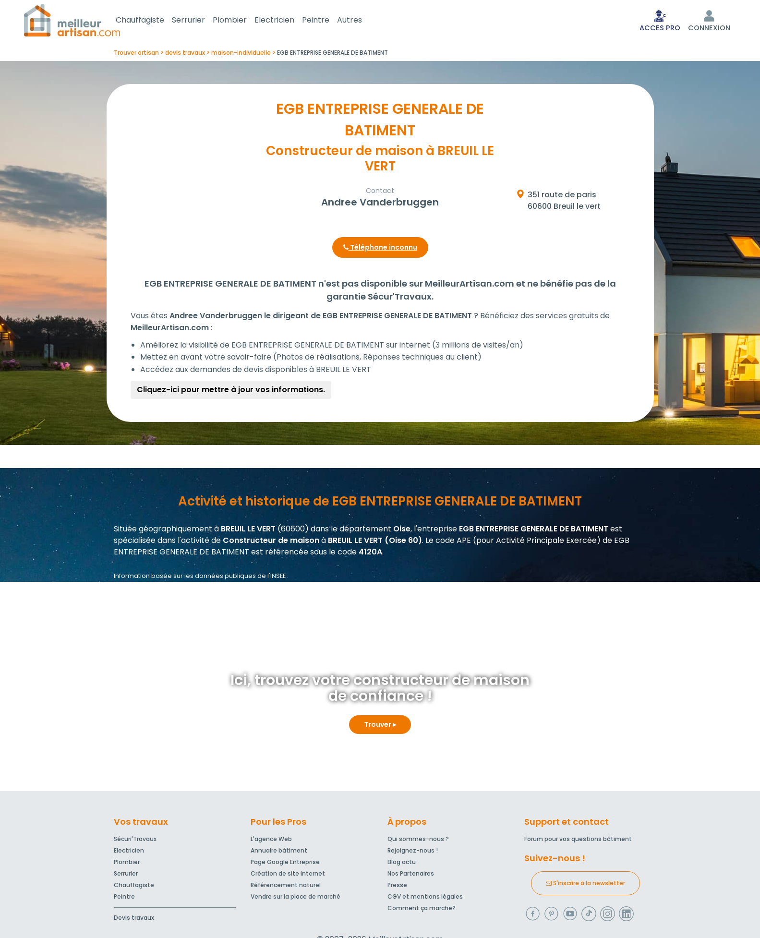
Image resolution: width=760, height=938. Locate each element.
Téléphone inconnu (380, 249)
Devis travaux (134, 919)
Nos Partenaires (410, 875)
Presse (397, 887)
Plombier (241, 20)
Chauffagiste (151, 20)
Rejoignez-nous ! (412, 852)
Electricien (286, 20)
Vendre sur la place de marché (295, 898)
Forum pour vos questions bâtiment (578, 841)
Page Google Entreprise (285, 864)
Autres (361, 20)
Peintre (327, 20)
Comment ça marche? (421, 910)
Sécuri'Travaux (135, 841)
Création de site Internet (288, 875)
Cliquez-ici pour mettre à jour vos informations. (231, 391)
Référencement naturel (286, 887)
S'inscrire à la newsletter (585, 885)
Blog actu (401, 864)
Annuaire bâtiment (279, 852)
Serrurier (200, 20)
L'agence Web (271, 841)
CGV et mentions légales (425, 898)
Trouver (380, 726)
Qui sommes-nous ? (418, 841)
